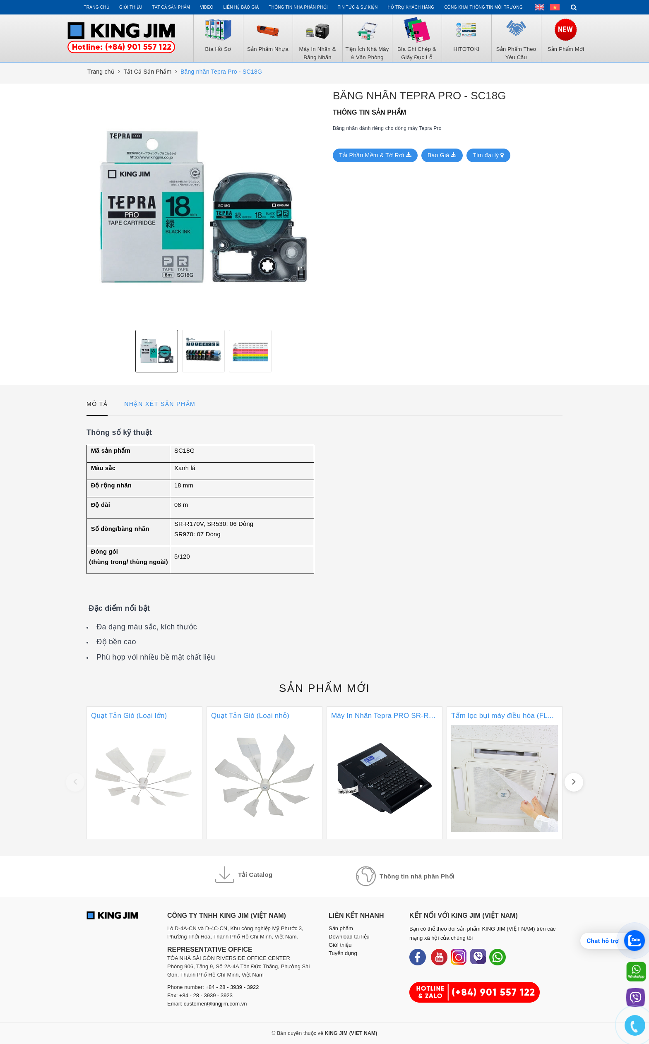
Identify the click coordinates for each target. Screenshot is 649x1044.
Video (206, 7)
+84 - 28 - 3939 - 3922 (232, 987)
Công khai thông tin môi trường (483, 7)
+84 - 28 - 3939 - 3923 (206, 995)
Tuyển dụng (343, 953)
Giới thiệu (130, 7)
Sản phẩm (324, 688)
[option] (203, 207)
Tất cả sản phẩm (171, 7)
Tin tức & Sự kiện (358, 7)
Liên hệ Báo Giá (241, 7)
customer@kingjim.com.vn (215, 1004)
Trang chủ (96, 7)
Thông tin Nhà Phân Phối (298, 7)
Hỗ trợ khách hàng (411, 7)
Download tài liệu (349, 937)
